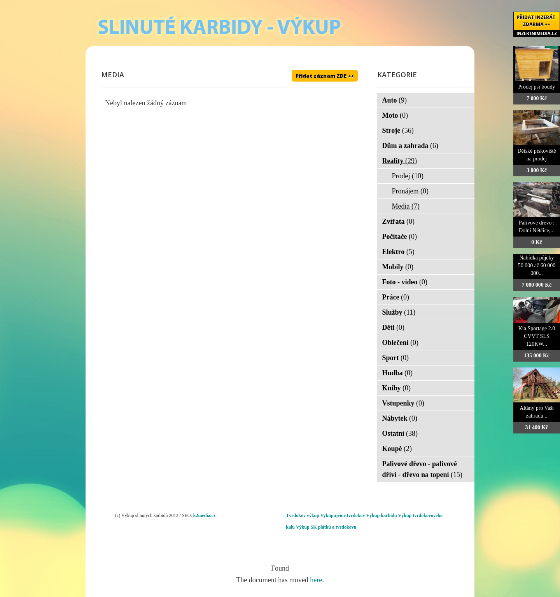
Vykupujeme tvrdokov (342, 515)
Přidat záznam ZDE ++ (325, 75)
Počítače (399, 236)
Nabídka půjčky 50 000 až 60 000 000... (536, 265)
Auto (394, 100)
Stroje (398, 130)
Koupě (397, 449)
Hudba (397, 373)
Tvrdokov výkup (302, 515)
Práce (395, 297)
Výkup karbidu (381, 515)
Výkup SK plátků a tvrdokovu (326, 527)
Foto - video (404, 282)
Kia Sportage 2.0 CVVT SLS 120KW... (536, 336)
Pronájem (410, 191)
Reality (399, 161)
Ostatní (400, 433)
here (316, 580)
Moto (395, 115)
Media (406, 206)
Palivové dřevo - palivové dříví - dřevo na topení (422, 469)
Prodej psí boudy (536, 87)
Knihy (396, 388)
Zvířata (398, 221)
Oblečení (400, 342)
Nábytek (400, 418)
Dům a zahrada (410, 146)
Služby (399, 312)
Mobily (398, 267)
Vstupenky (403, 403)
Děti (393, 327)
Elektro (398, 252)
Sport (395, 358)
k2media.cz (204, 515)
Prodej (408, 176)
